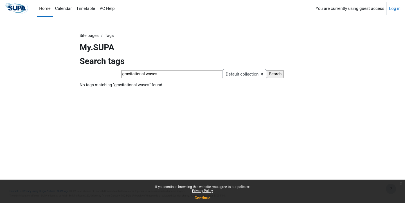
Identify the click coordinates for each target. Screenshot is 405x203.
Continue (203, 198)
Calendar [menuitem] (63, 8)
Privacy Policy (202, 191)
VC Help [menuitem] (107, 8)
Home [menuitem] (44, 8)
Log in (394, 8)
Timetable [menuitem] (85, 8)
